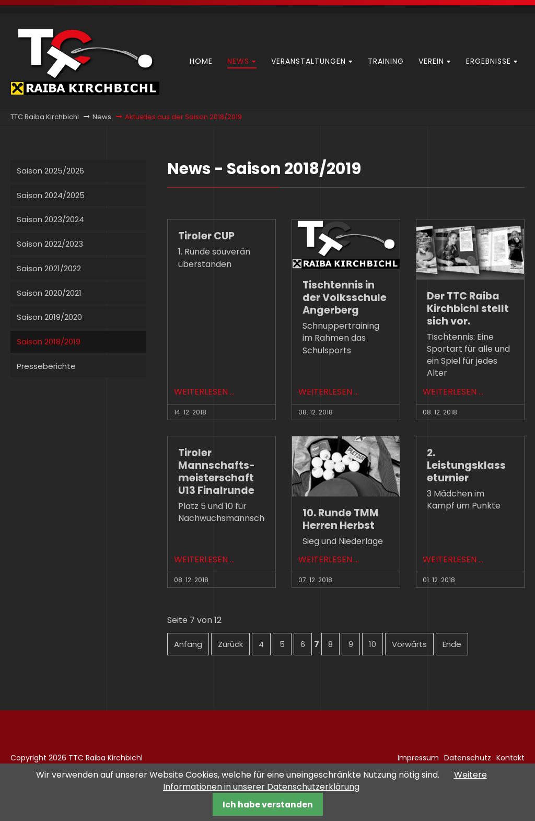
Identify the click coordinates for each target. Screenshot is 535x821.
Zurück (230, 644)
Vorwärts (409, 644)
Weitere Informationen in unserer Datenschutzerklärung (325, 781)
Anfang (188, 644)
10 (372, 644)
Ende (452, 644)
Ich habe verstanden (268, 805)
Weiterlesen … (204, 392)
